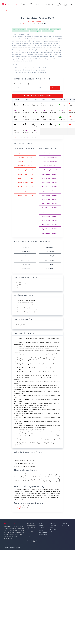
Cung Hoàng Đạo (59, 4)
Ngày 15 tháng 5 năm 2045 (25, 174)
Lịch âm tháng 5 (25, 264)
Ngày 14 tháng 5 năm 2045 (25, 170)
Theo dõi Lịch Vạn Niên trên (37, 21)
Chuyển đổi (55, 88)
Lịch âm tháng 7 (49, 247)
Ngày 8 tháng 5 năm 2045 (50, 170)
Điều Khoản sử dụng (54, 526)
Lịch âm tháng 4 (25, 260)
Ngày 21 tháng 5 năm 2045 (25, 182)
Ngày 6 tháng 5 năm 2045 (50, 166)
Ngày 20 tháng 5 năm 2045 (49, 203)
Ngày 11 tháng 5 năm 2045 (49, 178)
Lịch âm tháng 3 (25, 256)
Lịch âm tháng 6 (25, 268)
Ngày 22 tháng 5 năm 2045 (49, 208)
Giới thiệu (52, 523)
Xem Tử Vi (38, 4)
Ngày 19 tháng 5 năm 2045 (49, 199)
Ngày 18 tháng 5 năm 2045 (49, 195)
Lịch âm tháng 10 (49, 260)
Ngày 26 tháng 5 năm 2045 (49, 220)
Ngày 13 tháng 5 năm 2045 (49, 187)
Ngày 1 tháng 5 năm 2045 (50, 153)
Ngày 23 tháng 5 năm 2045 (25, 187)
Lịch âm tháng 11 (49, 264)
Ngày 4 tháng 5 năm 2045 (50, 157)
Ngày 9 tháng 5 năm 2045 (25, 166)
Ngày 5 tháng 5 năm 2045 (50, 161)
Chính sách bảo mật (54, 531)
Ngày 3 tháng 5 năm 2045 (25, 157)
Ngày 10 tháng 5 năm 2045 (49, 174)
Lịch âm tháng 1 (25, 247)
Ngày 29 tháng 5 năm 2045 (25, 195)
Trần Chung (53, 23)
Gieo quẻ (31, 4)
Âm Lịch (24, 4)
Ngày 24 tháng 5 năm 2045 (49, 212)
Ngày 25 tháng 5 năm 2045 (49, 216)
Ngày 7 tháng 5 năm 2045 (25, 161)
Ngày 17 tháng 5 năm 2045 (25, 178)
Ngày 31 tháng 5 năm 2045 (49, 233)
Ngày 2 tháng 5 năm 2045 (25, 153)
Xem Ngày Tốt (49, 4)
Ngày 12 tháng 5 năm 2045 (49, 182)
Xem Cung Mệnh (65, 4)
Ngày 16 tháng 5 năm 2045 (49, 191)
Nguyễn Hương (26, 23)
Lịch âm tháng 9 (49, 256)
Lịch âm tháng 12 (49, 268)
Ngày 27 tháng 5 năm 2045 (49, 225)
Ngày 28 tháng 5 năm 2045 (25, 191)
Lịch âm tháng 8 (49, 251)
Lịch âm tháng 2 (25, 251)
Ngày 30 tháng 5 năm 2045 (49, 229)
